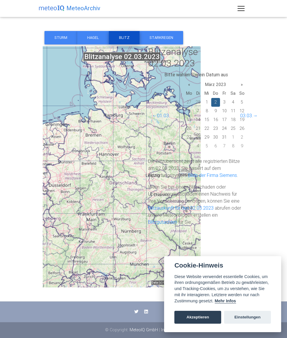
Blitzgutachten (162, 222)
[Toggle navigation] (241, 9)
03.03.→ (249, 115)
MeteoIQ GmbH (144, 329)
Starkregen (161, 37)
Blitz (124, 37)
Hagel (93, 37)
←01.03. (161, 115)
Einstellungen (247, 317)
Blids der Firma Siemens (212, 175)
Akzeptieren (198, 317)
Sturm (60, 37)
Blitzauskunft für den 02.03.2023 (181, 208)
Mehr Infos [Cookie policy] (225, 301)
